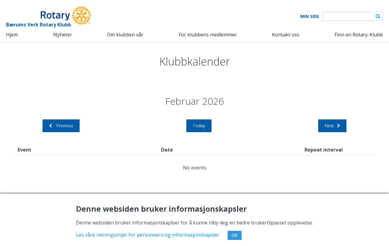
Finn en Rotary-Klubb (359, 34)
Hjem (12, 34)
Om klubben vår (125, 34)
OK (235, 235)
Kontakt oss (285, 34)
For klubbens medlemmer (208, 34)
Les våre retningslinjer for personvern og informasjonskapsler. (148, 234)
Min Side (309, 16)
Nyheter (62, 34)
